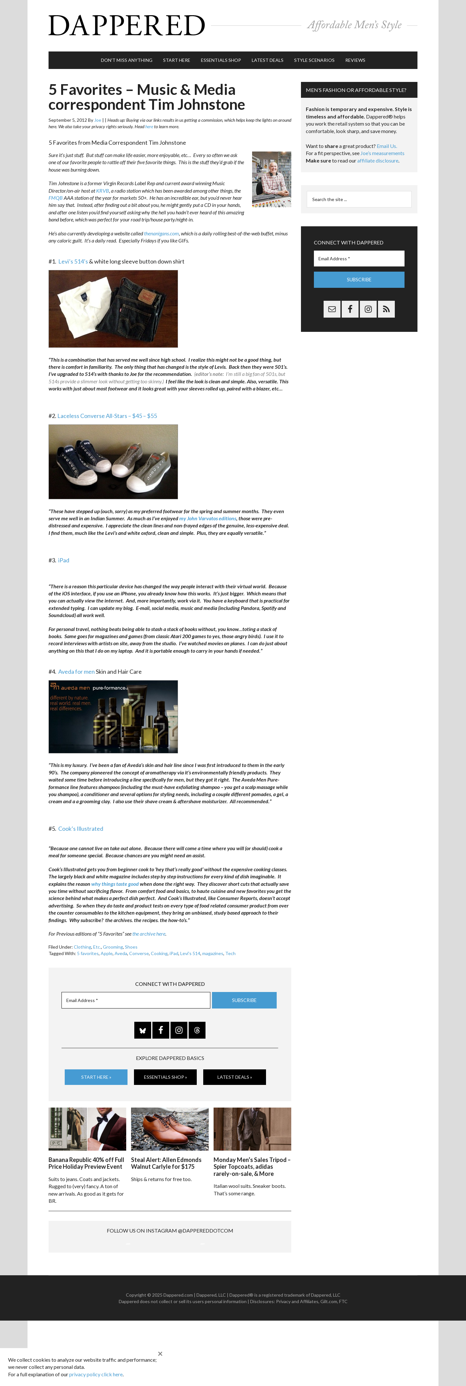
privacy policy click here (96, 1374)
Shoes (131, 944)
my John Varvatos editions (207, 515)
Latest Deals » (234, 1074)
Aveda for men (76, 668)
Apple (107, 950)
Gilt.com (328, 1366)
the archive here (148, 931)
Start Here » (96, 1074)
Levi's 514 (190, 950)
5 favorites (88, 950)
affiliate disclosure (377, 157)
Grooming (113, 944)
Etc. (97, 944)
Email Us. (387, 143)
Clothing (82, 944)
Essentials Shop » (165, 1074)
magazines (212, 950)
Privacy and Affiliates (297, 1366)
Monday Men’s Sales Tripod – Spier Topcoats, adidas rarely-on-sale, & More (252, 1162)
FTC (343, 1366)
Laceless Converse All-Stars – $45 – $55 (107, 412)
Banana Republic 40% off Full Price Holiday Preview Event (86, 1159)
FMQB (56, 195)
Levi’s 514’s (73, 258)
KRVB (102, 187)
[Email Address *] (135, 997)
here (149, 123)
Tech (230, 950)
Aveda (121, 950)
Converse (139, 950)
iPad (63, 556)
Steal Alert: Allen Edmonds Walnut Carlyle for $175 (166, 1159)
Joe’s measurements (383, 150)
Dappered (233, 24)
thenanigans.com (161, 230)
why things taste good (115, 880)
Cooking (159, 950)
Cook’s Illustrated (80, 825)
